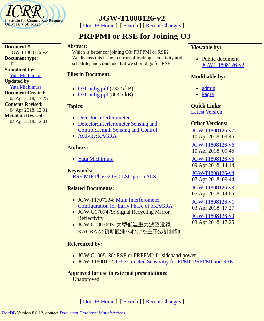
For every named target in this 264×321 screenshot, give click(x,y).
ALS (151, 177)
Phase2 (102, 177)
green (139, 177)
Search (130, 26)
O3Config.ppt (93, 94)
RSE (77, 177)
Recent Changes (163, 26)
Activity (87, 136)
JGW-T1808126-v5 (213, 159)
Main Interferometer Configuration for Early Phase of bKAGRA (125, 203)
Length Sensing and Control (126, 130)
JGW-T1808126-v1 (213, 202)
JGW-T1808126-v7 (213, 130)
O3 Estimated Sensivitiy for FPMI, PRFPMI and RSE (174, 261)
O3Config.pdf (93, 88)
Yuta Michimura (26, 75)
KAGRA (107, 136)
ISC (116, 177)
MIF (88, 177)
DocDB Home (98, 26)
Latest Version (206, 112)
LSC (126, 177)
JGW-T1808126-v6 (213, 145)
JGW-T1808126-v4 (213, 173)
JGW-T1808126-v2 (223, 65)
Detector (87, 117)
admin (208, 88)
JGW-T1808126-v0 (213, 216)
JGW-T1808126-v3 (213, 187)
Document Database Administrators (92, 312)
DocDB (9, 312)
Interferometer (114, 117)
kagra (208, 94)
